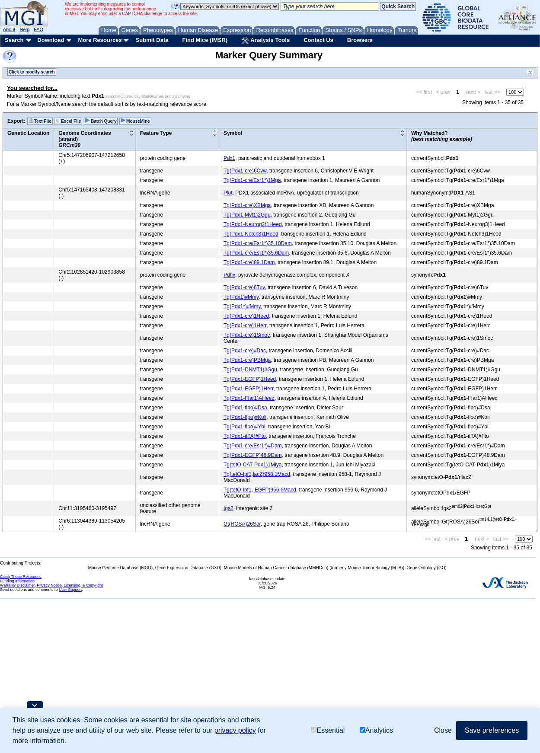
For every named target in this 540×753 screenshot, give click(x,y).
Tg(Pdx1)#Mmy (241, 297)
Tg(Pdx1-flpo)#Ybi (244, 427)
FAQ (38, 29)
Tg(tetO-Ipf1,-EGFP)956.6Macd (260, 490)
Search (14, 40)
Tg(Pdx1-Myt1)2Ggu (247, 215)
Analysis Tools (265, 41)
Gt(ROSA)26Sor (242, 524)
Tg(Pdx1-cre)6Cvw (245, 171)
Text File (40, 121)
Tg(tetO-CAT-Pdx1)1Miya (252, 465)
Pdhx (229, 275)
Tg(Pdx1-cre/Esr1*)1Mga (252, 180)
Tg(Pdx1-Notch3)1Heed (251, 234)
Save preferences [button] (492, 730)
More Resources (99, 40)
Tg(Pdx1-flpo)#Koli (245, 417)
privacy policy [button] (235, 730)
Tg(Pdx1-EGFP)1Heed (250, 379)
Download (50, 40)
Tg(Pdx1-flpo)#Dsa (245, 408)
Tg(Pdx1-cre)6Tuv (244, 287)
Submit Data (152, 40)
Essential (328, 730)
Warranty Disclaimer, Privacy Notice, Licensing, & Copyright (51, 585)
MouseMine (135, 121)
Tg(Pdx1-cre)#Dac (245, 351)
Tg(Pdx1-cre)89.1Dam (249, 262)
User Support (70, 589)
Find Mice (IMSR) (204, 40)
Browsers (360, 40)
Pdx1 (229, 158)
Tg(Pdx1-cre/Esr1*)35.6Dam (256, 253)
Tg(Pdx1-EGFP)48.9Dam (253, 455)
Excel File (68, 121)
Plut (228, 193)
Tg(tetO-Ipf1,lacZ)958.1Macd (257, 474)
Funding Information (17, 581)
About (9, 29)
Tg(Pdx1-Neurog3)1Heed (253, 224)
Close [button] (443, 730)
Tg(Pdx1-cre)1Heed (246, 316)
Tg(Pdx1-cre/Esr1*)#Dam (253, 446)
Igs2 (228, 508)
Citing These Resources (21, 576)
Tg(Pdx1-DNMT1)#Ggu (250, 370)
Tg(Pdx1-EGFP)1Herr (248, 389)
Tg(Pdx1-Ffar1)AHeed (249, 398)
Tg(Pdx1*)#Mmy (242, 306)
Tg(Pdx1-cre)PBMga (247, 360)
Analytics (376, 730)
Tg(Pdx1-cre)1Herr (245, 325)
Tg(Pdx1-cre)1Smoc (247, 335)
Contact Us (318, 40)
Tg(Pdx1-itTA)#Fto (245, 436)
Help (24, 29)
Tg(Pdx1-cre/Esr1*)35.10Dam (258, 243)
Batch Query (100, 121)
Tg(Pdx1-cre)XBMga (247, 205)
